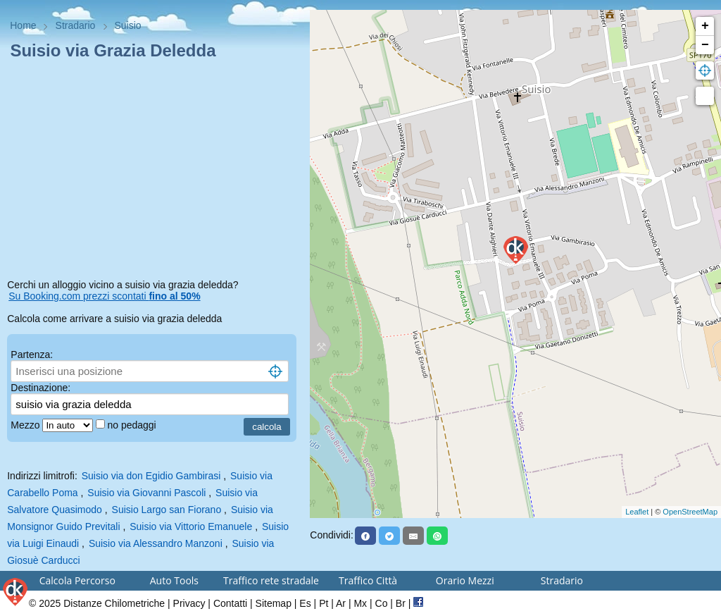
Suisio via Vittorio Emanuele (191, 526)
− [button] (705, 45)
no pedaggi (132, 425)
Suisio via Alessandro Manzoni (155, 543)
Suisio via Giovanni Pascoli (146, 492)
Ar (341, 603)
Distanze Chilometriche (114, 603)
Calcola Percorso (77, 580)
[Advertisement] (155, 172)
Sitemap (273, 603)
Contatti (230, 603)
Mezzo (26, 425)
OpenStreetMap (690, 511)
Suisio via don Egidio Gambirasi (151, 475)
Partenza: (32, 354)
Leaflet (636, 511)
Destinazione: (40, 387)
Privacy (189, 603)
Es (305, 603)
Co (381, 603)
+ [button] (705, 26)
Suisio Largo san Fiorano (167, 509)
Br (401, 603)
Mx (360, 603)
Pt (323, 603)
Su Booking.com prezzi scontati (104, 296)
